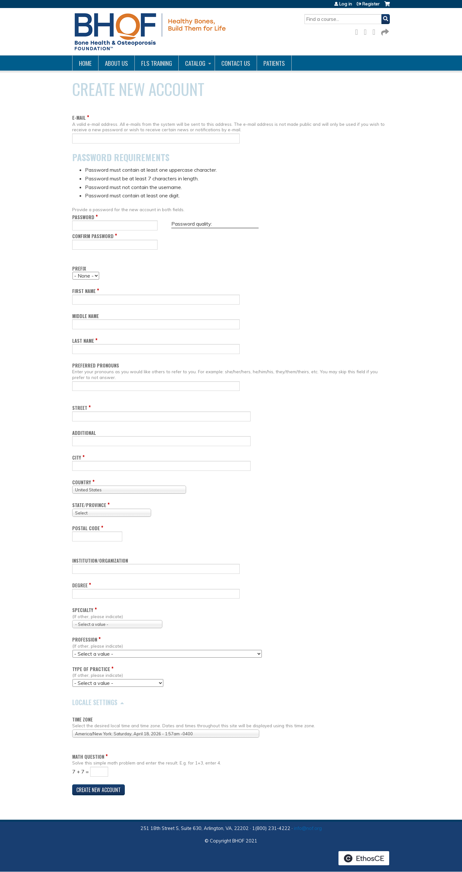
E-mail (79, 117)
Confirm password (93, 236)
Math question (88, 756)
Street (79, 407)
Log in (345, 4)
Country (81, 482)
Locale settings (94, 702)
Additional (84, 432)
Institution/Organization (100, 560)
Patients (274, 63)
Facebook (358, 31)
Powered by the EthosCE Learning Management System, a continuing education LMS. (364, 858)
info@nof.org (308, 828)
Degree (80, 585)
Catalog (195, 63)
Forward (384, 31)
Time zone (82, 719)
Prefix (79, 268)
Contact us (235, 63)
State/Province (89, 505)
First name (84, 291)
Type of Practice (91, 669)
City (76, 457)
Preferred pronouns (95, 365)
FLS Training (156, 63)
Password (83, 217)
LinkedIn (375, 31)
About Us (116, 63)
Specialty (82, 610)
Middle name (85, 316)
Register (371, 4)
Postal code (86, 528)
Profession (84, 639)
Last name (83, 340)
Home (85, 63)
